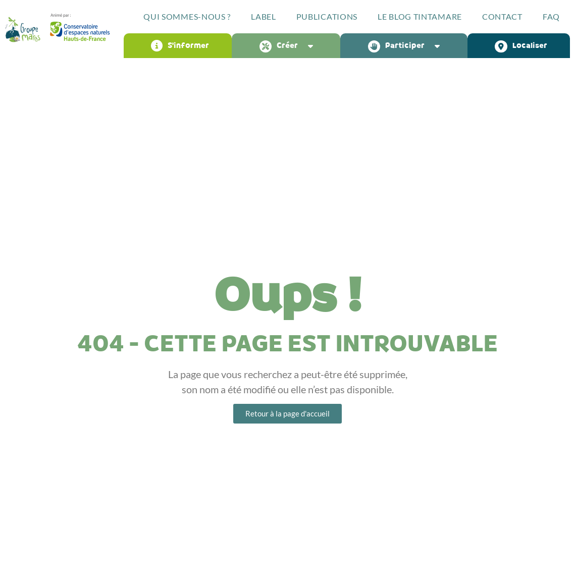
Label (263, 16)
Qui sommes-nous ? (187, 16)
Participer (406, 46)
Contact (502, 16)
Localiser (521, 45)
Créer (288, 46)
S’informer (180, 45)
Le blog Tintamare (420, 16)
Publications (326, 16)
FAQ (551, 16)
